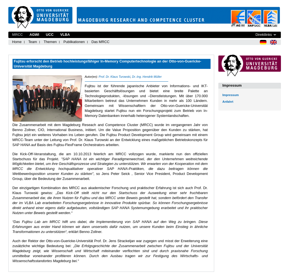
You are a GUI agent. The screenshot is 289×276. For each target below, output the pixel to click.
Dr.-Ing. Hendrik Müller (147, 76)
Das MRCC (101, 42)
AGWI (34, 34)
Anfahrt (228, 101)
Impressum (231, 95)
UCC (50, 34)
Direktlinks (263, 34)
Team (32, 42)
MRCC (17, 34)
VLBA (65, 34)
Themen (50, 42)
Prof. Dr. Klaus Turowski (114, 76)
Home (17, 42)
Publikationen (74, 42)
